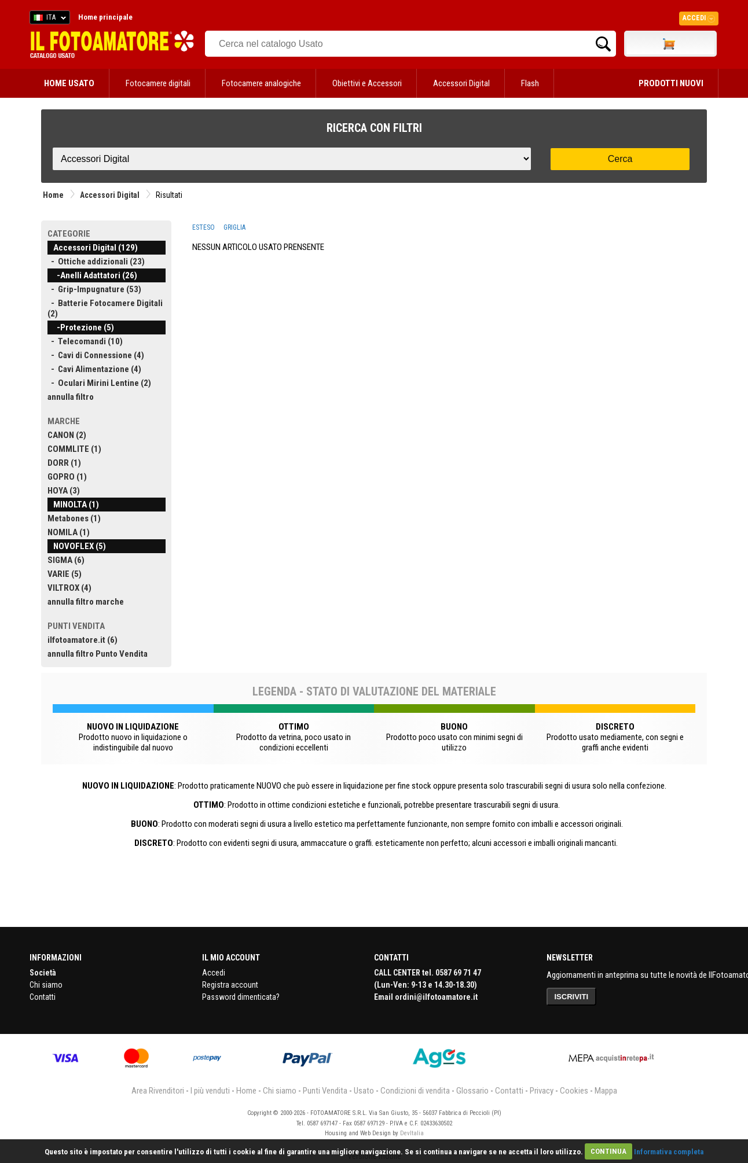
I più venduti (210, 1090)
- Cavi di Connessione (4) (95, 355)
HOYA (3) (63, 490)
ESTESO (203, 227)
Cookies (574, 1090)
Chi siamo (46, 984)
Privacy (541, 1090)
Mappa (606, 1090)
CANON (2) (66, 435)
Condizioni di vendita (415, 1090)
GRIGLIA (234, 227)
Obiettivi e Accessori (367, 83)
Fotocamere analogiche (261, 83)
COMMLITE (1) (74, 449)
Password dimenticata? (241, 997)
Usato (364, 1090)
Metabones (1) (74, 518)
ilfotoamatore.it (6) (82, 640)
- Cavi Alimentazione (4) (94, 369)
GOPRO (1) (67, 477)
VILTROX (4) (69, 588)
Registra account (230, 984)
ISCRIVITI (572, 996)
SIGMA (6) (66, 560)
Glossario (472, 1090)
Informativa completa (668, 1151)
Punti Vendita (325, 1090)
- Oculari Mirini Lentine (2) (99, 383)
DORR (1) (64, 463)
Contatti (43, 997)
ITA (48, 19)
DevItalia (412, 1133)
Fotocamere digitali (158, 83)
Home (53, 195)
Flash (530, 83)
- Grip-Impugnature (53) (94, 289)
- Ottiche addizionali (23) (96, 261)
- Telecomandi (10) (85, 341)
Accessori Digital (461, 83)
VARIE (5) (64, 574)
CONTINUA (608, 1151)
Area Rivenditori (157, 1090)
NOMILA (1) (68, 532)
